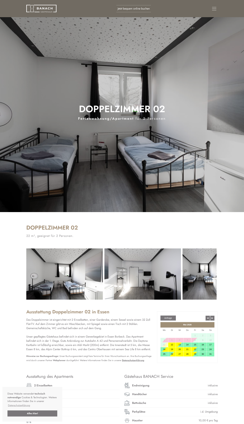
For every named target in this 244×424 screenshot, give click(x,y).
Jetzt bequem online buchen (134, 9)
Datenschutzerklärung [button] (19, 405)
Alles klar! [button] (32, 413)
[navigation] (214, 8)
